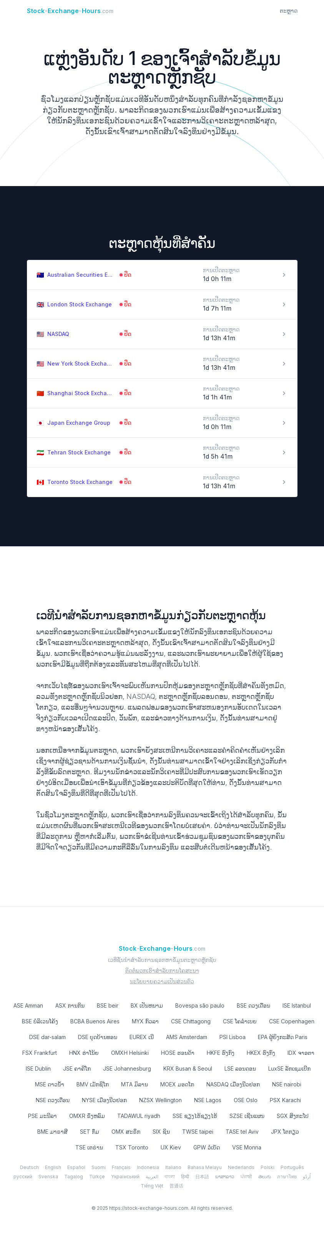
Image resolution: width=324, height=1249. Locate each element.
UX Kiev (171, 1147)
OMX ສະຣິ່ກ (125, 1131)
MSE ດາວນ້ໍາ (49, 1084)
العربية (152, 1176)
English (53, 1167)
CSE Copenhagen (291, 1021)
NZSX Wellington (160, 1100)
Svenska (48, 1176)
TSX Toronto (131, 1147)
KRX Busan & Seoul (187, 1068)
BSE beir (107, 1005)
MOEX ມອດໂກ (177, 1084)
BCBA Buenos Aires (95, 1021)
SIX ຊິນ (161, 1131)
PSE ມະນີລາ (42, 1116)
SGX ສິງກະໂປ (293, 1116)
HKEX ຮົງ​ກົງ (261, 1052)
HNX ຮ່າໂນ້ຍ (84, 1052)
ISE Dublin (38, 1068)
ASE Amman (28, 1005)
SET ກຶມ (89, 1131)
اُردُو (307, 1176)
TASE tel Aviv (242, 1131)
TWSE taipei (197, 1131)
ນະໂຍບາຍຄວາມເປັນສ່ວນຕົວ (162, 981)
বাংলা (169, 1176)
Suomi (98, 1167)
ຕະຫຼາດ (288, 10)
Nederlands (241, 1167)
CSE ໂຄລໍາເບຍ (240, 1021)
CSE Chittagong (191, 1021)
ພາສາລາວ (224, 1176)
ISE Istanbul (296, 1005)
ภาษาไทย (287, 1176)
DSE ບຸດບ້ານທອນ (97, 1037)
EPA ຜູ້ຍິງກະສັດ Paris (282, 1037)
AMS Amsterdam (186, 1037)
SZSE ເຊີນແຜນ (246, 1116)
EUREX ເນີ (142, 1037)
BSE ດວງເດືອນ (253, 1005)
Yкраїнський (125, 1176)
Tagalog (73, 1176)
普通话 (176, 1186)
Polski (267, 1167)
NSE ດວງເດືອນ (53, 1100)
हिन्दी (185, 1176)
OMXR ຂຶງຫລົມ (87, 1116)
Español (76, 1167)
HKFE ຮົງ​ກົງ (220, 1052)
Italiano (173, 1167)
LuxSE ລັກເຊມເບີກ (289, 1068)
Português (292, 1167)
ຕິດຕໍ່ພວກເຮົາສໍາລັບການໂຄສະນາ (162, 970)
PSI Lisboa (232, 1037)
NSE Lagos (207, 1100)
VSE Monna (246, 1147)
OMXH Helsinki (130, 1052)
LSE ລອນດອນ (240, 1068)
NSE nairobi (286, 1084)
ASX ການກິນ (70, 1005)
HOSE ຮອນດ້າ (177, 1052)
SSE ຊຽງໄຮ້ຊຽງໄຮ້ (195, 1116)
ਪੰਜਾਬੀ (246, 1176)
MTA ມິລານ (134, 1084)
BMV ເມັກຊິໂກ (92, 1084)
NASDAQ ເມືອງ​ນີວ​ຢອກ (233, 1084)
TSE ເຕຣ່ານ (89, 1147)
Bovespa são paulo (199, 1005)
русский (22, 1176)
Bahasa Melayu (205, 1167)
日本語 (202, 1176)
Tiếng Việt (152, 1186)
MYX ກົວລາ (145, 1021)
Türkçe (97, 1176)
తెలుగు (264, 1176)
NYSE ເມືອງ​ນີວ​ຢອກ (104, 1100)
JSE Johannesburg (127, 1068)
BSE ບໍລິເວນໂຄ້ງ (40, 1021)
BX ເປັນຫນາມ (147, 1005)
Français (121, 1167)
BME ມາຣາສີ (52, 1131)
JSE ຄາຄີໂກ (77, 1068)
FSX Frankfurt (39, 1052)
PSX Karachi (285, 1100)
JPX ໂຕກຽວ (285, 1131)
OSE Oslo (246, 1100)
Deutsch (29, 1167)
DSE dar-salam (47, 1037)
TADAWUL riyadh (138, 1116)
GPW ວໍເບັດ (206, 1147)
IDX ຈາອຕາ (300, 1052)
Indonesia (148, 1167)
